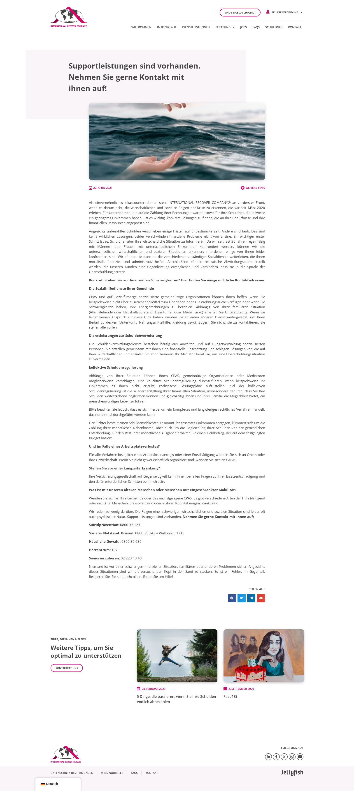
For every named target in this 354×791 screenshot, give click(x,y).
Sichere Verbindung (287, 12)
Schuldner (273, 27)
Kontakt (294, 27)
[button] (232, 598)
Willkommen (141, 27)
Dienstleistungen (196, 27)
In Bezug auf (167, 27)
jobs (243, 27)
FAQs (256, 27)
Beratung (225, 27)
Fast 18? (230, 696)
